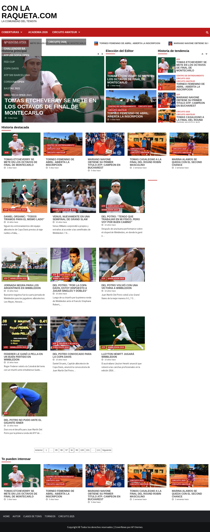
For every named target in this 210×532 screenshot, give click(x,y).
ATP (7, 95)
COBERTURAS (13, 32)
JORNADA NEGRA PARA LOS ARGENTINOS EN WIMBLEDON (22, 286)
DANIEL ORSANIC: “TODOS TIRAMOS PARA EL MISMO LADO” (24, 218)
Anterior (39, 450)
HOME (6, 516)
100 (82, 450)
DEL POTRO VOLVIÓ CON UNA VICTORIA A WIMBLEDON (119, 286)
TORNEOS (50, 516)
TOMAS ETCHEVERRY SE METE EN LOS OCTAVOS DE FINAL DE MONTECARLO (54, 43)
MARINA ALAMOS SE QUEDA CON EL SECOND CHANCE (187, 162)
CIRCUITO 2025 (145, 106)
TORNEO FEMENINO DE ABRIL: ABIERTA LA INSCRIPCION (140, 43)
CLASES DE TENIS (32, 516)
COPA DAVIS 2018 (18, 210)
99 (77, 450)
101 (88, 450)
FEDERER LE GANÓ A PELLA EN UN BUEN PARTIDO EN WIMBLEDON (23, 357)
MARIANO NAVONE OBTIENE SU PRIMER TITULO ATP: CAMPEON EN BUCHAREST (190, 101)
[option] (53, 89)
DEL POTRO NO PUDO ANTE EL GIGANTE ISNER (23, 421)
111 (98, 450)
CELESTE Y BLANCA (68, 344)
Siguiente (106, 450)
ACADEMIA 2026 (38, 32)
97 (66, 450)
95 (56, 450)
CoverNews (121, 527)
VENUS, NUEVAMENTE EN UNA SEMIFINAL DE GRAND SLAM (71, 218)
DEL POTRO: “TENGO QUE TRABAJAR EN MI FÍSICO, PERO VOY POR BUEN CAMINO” (120, 219)
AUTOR (16, 516)
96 (61, 450)
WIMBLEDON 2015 (61, 210)
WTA (74, 210)
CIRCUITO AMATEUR (67, 32)
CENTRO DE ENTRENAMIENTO (122, 106)
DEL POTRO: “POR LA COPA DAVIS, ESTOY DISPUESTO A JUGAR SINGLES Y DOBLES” (70, 288)
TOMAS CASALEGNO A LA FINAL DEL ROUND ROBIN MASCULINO (190, 120)
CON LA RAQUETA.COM (29, 12)
